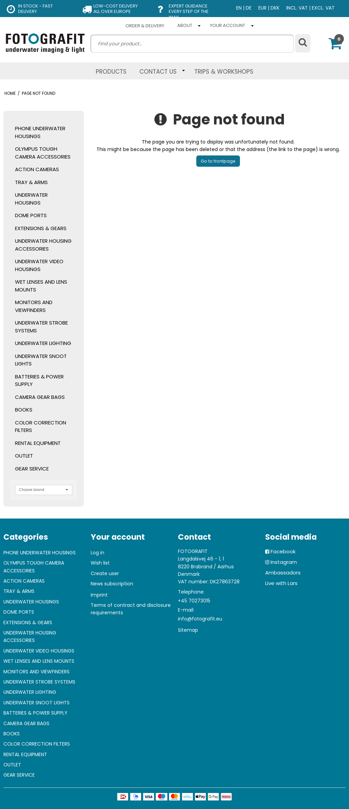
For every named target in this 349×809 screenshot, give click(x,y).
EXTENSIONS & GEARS (40, 228)
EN (239, 7)
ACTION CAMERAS (37, 169)
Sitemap (188, 630)
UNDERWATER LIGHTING (43, 343)
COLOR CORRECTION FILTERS (40, 426)
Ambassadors (283, 572)
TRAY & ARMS (31, 182)
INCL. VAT (297, 7)
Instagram (284, 562)
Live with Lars (281, 583)
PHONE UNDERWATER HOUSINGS (40, 132)
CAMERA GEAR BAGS (40, 397)
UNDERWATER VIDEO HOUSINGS (39, 265)
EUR (262, 7)
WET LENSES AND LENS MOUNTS (41, 285)
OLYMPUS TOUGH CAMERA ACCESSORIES (43, 152)
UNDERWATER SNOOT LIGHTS (41, 360)
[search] (192, 44)
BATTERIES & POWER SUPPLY (39, 380)
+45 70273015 (194, 600)
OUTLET (24, 455)
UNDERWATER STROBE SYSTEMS (41, 326)
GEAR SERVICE (32, 468)
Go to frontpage (218, 161)
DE (249, 7)
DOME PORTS (31, 215)
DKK (275, 7)
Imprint (99, 594)
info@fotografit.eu (200, 618)
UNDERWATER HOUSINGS (31, 198)
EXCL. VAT (323, 7)
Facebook (283, 551)
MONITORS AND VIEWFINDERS (33, 306)
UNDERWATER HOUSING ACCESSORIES (43, 244)
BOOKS (23, 409)
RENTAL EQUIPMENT (38, 443)
